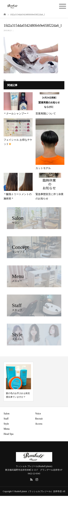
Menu (7, 429)
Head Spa (8, 434)
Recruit (39, 418)
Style (6, 423)
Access (38, 423)
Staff (6, 418)
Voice (38, 413)
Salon (6, 413)
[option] (18, 381)
